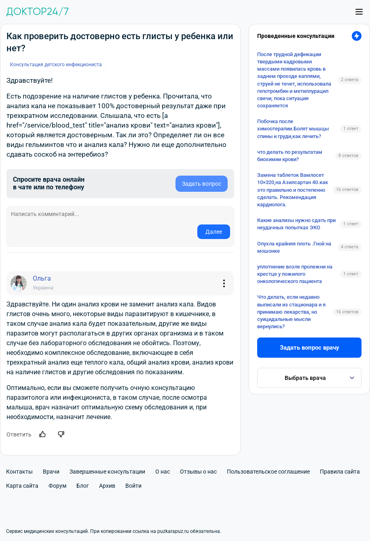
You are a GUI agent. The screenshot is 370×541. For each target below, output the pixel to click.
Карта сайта (22, 485)
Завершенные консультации (107, 471)
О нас (162, 471)
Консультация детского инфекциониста (56, 64)
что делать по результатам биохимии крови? (289, 155)
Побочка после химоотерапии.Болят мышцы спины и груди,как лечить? (293, 128)
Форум (57, 485)
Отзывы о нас (198, 471)
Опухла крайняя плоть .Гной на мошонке (294, 247)
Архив (107, 485)
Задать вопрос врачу (309, 347)
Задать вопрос (201, 183)
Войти (133, 485)
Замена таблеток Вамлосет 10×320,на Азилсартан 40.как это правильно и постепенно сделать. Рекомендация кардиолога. (292, 190)
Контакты (19, 471)
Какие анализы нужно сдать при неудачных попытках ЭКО (296, 224)
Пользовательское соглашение (268, 471)
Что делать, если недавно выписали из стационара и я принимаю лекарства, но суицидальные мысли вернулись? (291, 311)
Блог (82, 485)
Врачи (51, 471)
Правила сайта (340, 471)
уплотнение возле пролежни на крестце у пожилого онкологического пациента (294, 274)
